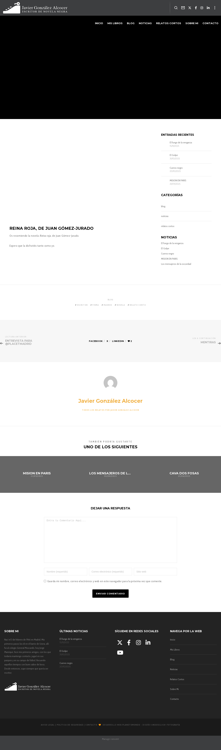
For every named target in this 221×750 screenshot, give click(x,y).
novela (121, 305)
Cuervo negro (176, 167)
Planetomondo (131, 732)
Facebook (95, 341)
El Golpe (174, 155)
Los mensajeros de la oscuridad (176, 263)
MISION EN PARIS (178, 180)
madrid (108, 305)
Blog (172, 667)
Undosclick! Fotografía (165, 732)
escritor (82, 305)
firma (95, 305)
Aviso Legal (48, 732)
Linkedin (118, 341)
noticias (165, 216)
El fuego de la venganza (181, 142)
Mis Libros (175, 657)
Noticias (174, 677)
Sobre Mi (174, 696)
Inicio (172, 647)
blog (163, 206)
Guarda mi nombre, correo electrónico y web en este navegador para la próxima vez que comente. (104, 589)
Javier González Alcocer (110, 401)
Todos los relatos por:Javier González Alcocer (110, 410)
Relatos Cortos (177, 687)
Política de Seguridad (70, 732)
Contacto (174, 706)
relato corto (138, 305)
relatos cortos (167, 226)
